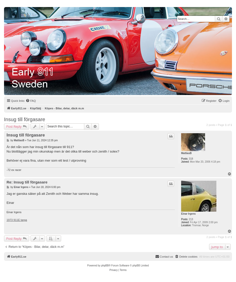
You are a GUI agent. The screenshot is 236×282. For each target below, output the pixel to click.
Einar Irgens (188, 213)
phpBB (105, 265)
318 (191, 158)
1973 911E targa (17, 219)
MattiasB (186, 153)
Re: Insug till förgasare (27, 182)
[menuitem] (31, 101)
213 (191, 219)
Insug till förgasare (24, 119)
